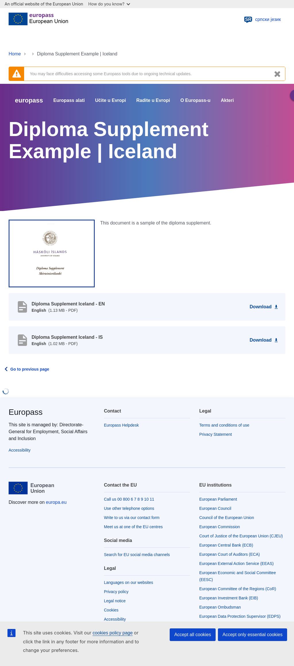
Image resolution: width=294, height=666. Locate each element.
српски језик (262, 19)
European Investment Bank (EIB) (228, 598)
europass (29, 100)
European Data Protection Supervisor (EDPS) (240, 616)
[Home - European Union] (38, 19)
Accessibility (19, 450)
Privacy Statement (215, 434)
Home (15, 53)
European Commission (219, 526)
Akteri (227, 100)
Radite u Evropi (153, 100)
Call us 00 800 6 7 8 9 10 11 (129, 499)
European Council (215, 508)
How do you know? (109, 3)
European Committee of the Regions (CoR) (237, 588)
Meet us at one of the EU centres (133, 526)
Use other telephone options (129, 508)
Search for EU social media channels (137, 554)
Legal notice (115, 601)
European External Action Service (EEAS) (236, 563)
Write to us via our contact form (131, 517)
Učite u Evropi (110, 100)
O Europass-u (195, 100)
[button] (52, 253)
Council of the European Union (226, 517)
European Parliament (218, 499)
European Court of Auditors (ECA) (229, 554)
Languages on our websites (128, 582)
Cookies (111, 610)
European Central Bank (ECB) (226, 545)
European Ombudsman (220, 607)
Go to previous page (29, 369)
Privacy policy (116, 591)
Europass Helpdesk (121, 425)
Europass (25, 412)
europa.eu (56, 502)
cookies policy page (112, 632)
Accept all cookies (192, 634)
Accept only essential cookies (253, 634)
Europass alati (69, 100)
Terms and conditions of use (224, 425)
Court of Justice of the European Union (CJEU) (241, 536)
